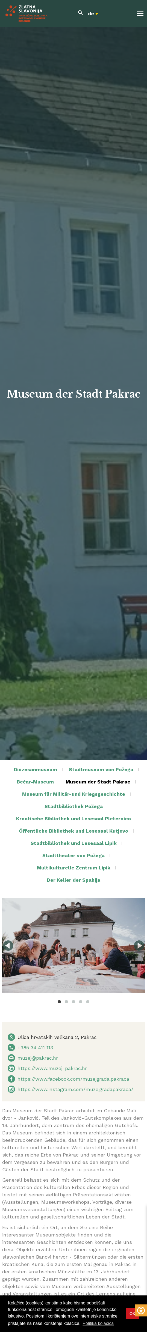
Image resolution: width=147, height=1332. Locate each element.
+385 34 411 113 (35, 1047)
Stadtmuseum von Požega (101, 769)
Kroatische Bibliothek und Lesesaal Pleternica (73, 818)
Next (139, 946)
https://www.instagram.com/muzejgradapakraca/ (75, 1089)
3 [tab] (73, 1001)
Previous (8, 946)
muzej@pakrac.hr (37, 1058)
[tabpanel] (73, 945)
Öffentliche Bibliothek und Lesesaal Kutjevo (73, 831)
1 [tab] (59, 1001)
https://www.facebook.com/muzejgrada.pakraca (73, 1079)
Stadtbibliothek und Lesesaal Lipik (74, 843)
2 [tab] (66, 1001)
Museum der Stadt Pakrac (98, 782)
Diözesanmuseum (35, 769)
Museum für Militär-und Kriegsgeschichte (73, 794)
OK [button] (133, 1314)
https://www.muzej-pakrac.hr (52, 1068)
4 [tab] (80, 1001)
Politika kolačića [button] (98, 1323)
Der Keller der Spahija (73, 880)
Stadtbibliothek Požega (74, 806)
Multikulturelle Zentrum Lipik (73, 868)
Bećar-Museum (35, 782)
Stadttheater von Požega (73, 855)
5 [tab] (87, 1001)
